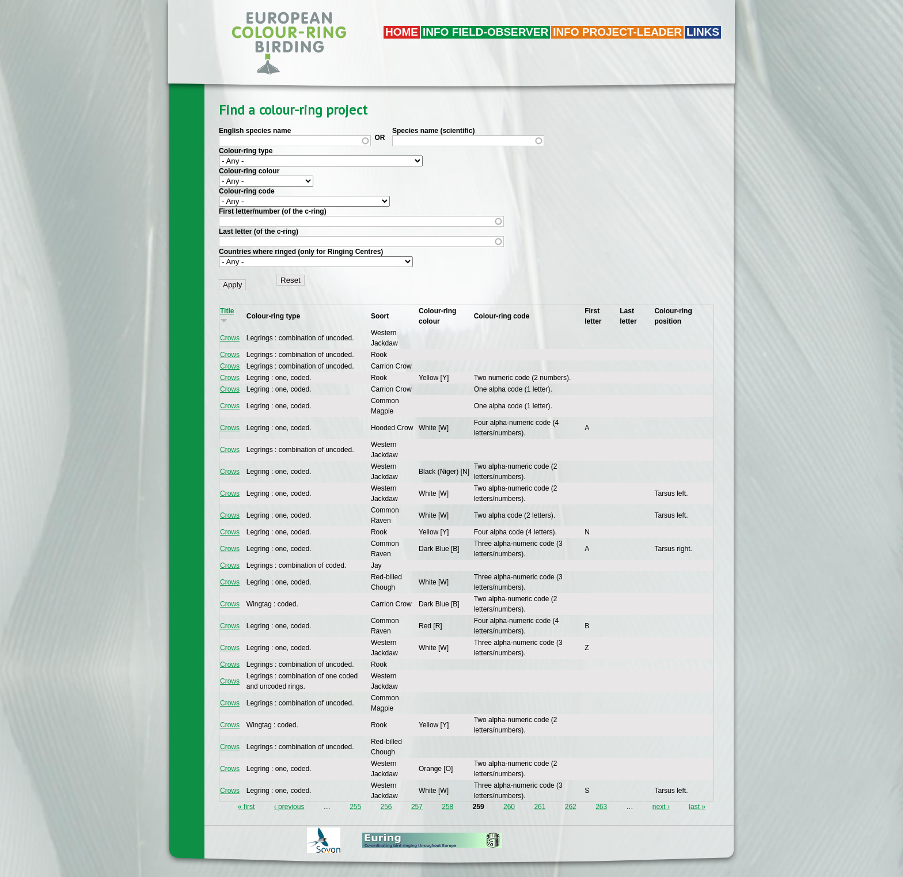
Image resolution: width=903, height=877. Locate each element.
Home (401, 32)
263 (601, 807)
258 (447, 807)
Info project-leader (617, 32)
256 (386, 807)
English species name (255, 131)
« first (246, 807)
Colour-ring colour (249, 171)
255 (355, 807)
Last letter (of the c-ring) (258, 231)
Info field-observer (485, 32)
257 (417, 807)
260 (509, 807)
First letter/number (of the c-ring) (273, 211)
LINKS (702, 32)
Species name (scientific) (433, 131)
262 (570, 807)
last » (697, 807)
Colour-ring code (247, 191)
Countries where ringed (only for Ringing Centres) (301, 252)
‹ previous (289, 807)
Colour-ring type (245, 151)
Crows (230, 338)
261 (539, 807)
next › (661, 807)
